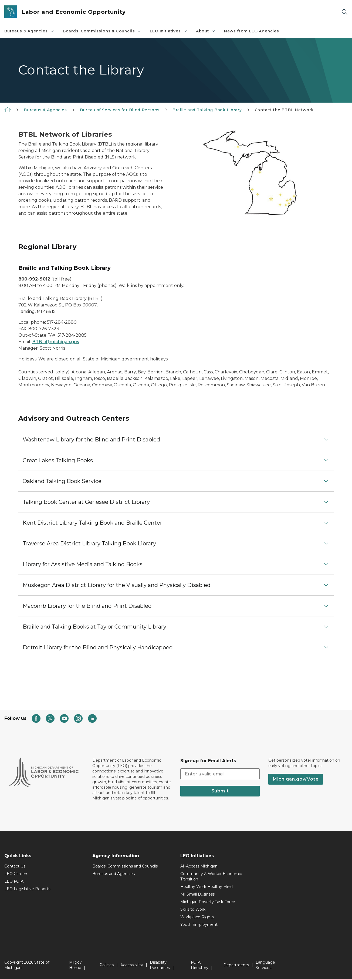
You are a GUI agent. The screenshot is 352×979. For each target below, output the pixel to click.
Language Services (265, 965)
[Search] (344, 12)
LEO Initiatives (168, 31)
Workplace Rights (197, 916)
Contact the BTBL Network (284, 109)
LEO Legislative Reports (27, 888)
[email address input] (220, 773)
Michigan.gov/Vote (296, 779)
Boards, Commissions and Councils (125, 866)
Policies (106, 965)
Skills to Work (192, 909)
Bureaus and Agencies (113, 873)
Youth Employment (199, 924)
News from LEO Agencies (251, 31)
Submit (220, 791)
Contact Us (14, 866)
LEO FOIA (13, 881)
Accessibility (131, 965)
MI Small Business (197, 894)
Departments (236, 965)
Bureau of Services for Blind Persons (120, 109)
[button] (176, 439)
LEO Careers (16, 873)
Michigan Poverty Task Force (207, 901)
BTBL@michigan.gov (55, 341)
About (205, 31)
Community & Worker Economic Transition (211, 876)
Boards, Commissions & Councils (102, 31)
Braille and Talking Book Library (207, 109)
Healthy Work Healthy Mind (206, 886)
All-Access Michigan (199, 866)
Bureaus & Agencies (29, 31)
